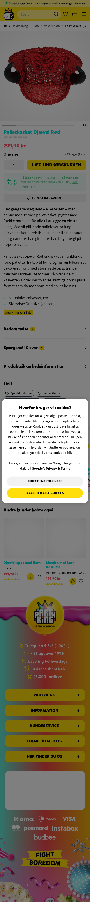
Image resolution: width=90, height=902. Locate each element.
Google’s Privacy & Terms (51, 468)
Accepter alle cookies (45, 493)
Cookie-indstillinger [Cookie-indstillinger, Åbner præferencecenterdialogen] (45, 481)
